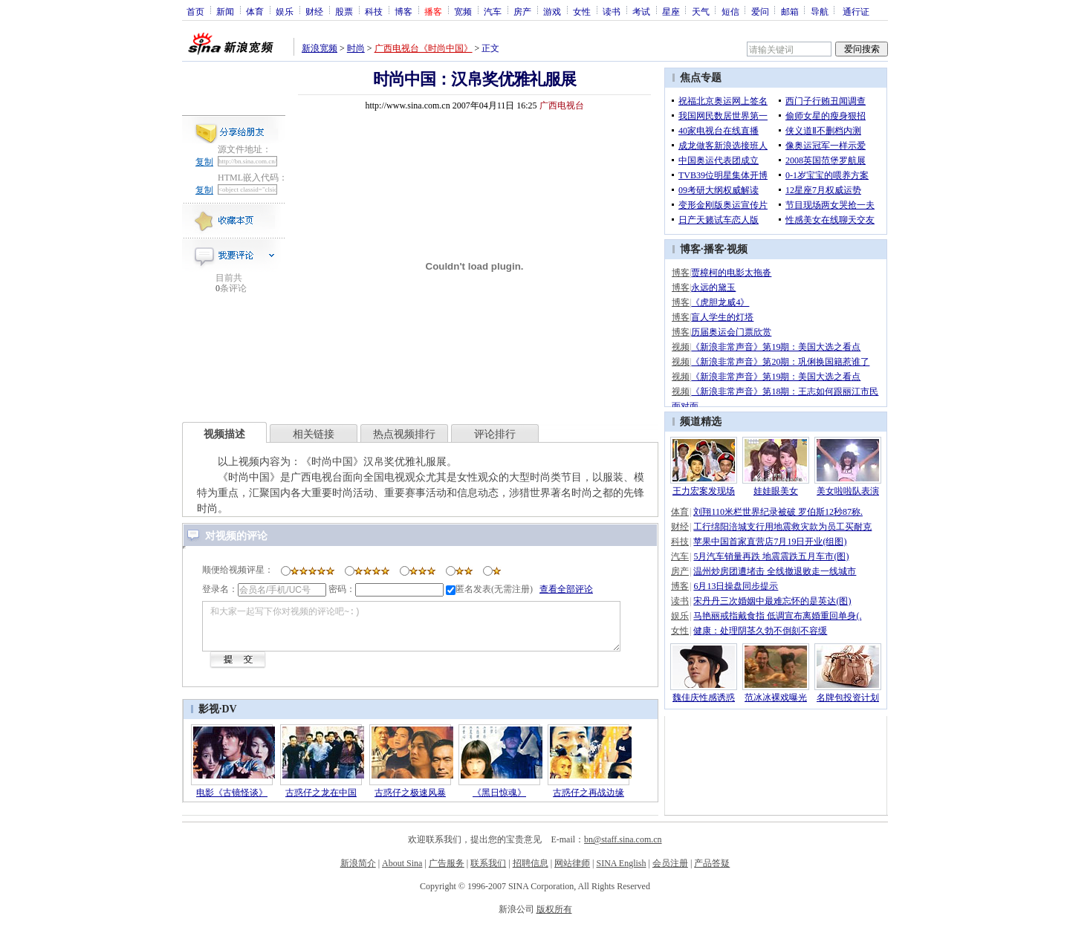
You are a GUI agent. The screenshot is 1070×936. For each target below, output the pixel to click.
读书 (611, 11)
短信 (730, 11)
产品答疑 (712, 872)
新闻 (225, 11)
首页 (195, 11)
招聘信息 (530, 872)
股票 (344, 11)
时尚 (356, 48)
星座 (671, 11)
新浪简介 (358, 872)
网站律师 (572, 872)
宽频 (463, 11)
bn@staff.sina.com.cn (622, 848)
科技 (374, 11)
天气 (701, 11)
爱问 (760, 11)
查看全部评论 (566, 589)
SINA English (621, 872)
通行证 (856, 11)
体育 (255, 11)
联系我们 (488, 872)
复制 (204, 162)
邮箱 (790, 11)
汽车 (493, 11)
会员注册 (670, 872)
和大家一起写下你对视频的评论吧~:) (433, 630)
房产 (522, 11)
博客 (403, 11)
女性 (582, 11)
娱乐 (285, 11)
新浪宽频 (319, 48)
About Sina (402, 872)
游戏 (552, 11)
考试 (641, 11)
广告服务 (446, 872)
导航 (820, 11)
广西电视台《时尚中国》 (423, 48)
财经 (314, 11)
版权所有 (554, 918)
